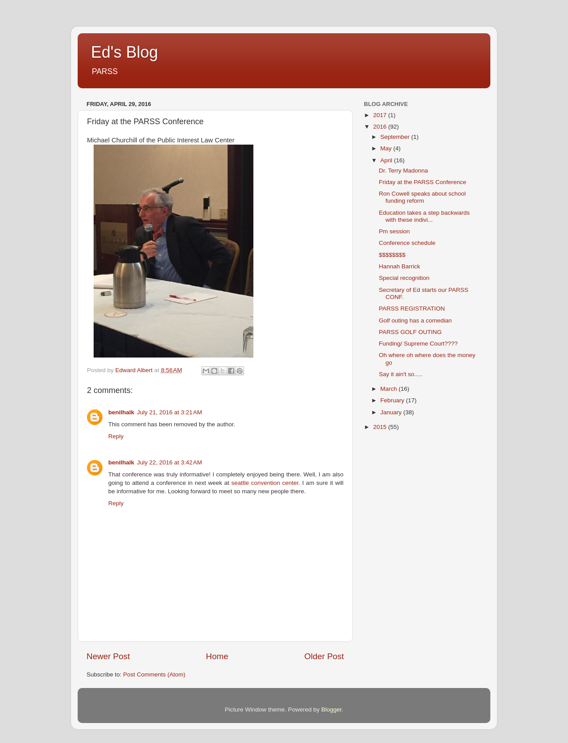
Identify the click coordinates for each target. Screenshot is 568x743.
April (387, 160)
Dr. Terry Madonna (403, 170)
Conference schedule (407, 243)
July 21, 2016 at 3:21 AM (169, 412)
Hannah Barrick (399, 266)
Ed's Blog (124, 52)
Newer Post (108, 656)
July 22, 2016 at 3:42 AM (169, 462)
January (391, 412)
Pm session (394, 231)
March (389, 388)
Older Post (324, 656)
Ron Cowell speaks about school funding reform (422, 197)
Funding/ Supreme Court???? (418, 343)
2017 (380, 115)
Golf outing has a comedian (415, 320)
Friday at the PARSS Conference (422, 182)
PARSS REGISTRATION (412, 308)
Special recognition (404, 278)
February (393, 400)
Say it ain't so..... (401, 374)
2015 (380, 427)
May (386, 148)
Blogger (331, 709)
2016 (380, 126)
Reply (116, 436)
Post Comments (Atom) (154, 674)
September (395, 137)
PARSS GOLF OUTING (410, 332)
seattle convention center (264, 483)
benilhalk (121, 412)
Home (217, 656)
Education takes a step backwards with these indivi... (424, 216)
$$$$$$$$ (392, 255)
